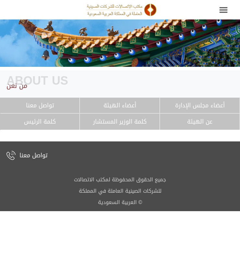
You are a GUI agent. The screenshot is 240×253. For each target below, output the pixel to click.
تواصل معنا (33, 155)
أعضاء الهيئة (119, 105)
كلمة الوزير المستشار (120, 121)
